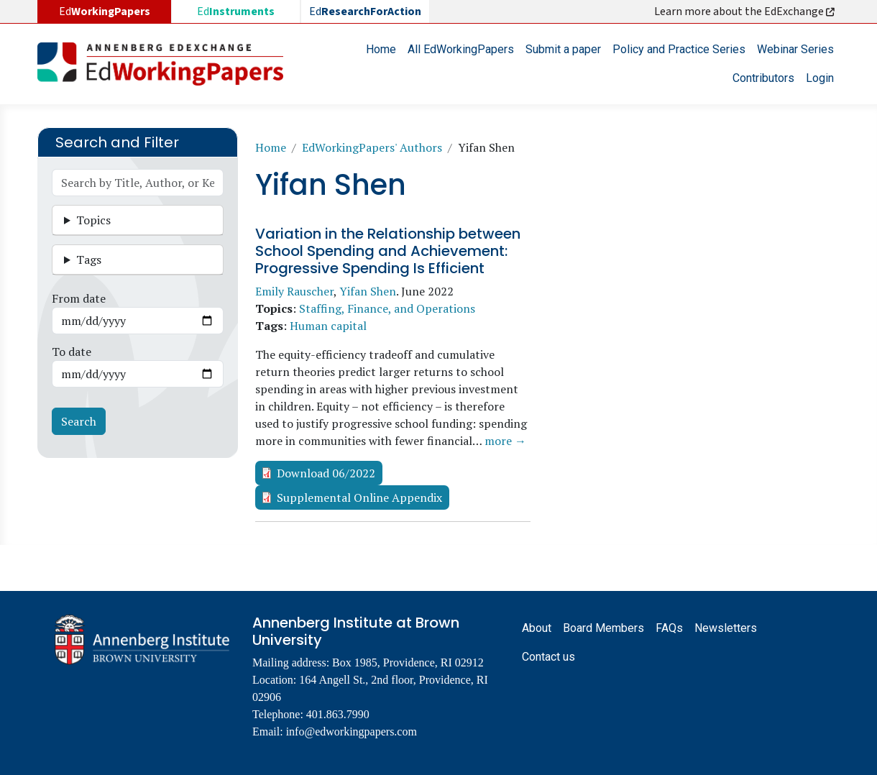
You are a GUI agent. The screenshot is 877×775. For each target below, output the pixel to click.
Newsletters (725, 628)
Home (381, 49)
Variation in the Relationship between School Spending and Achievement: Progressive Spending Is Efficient (387, 251)
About (536, 628)
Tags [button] (88, 259)
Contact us (548, 657)
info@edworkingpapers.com (351, 731)
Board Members (603, 628)
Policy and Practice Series (678, 49)
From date (79, 298)
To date (71, 351)
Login (820, 78)
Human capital (328, 326)
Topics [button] (93, 220)
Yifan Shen (367, 291)
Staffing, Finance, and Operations (387, 308)
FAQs (669, 628)
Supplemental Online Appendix (359, 497)
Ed (236, 11)
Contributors (763, 78)
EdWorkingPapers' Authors (372, 147)
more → (505, 441)
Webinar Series (795, 49)
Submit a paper (563, 49)
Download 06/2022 (326, 473)
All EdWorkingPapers (461, 49)
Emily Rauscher (294, 291)
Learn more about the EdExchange (745, 11)
